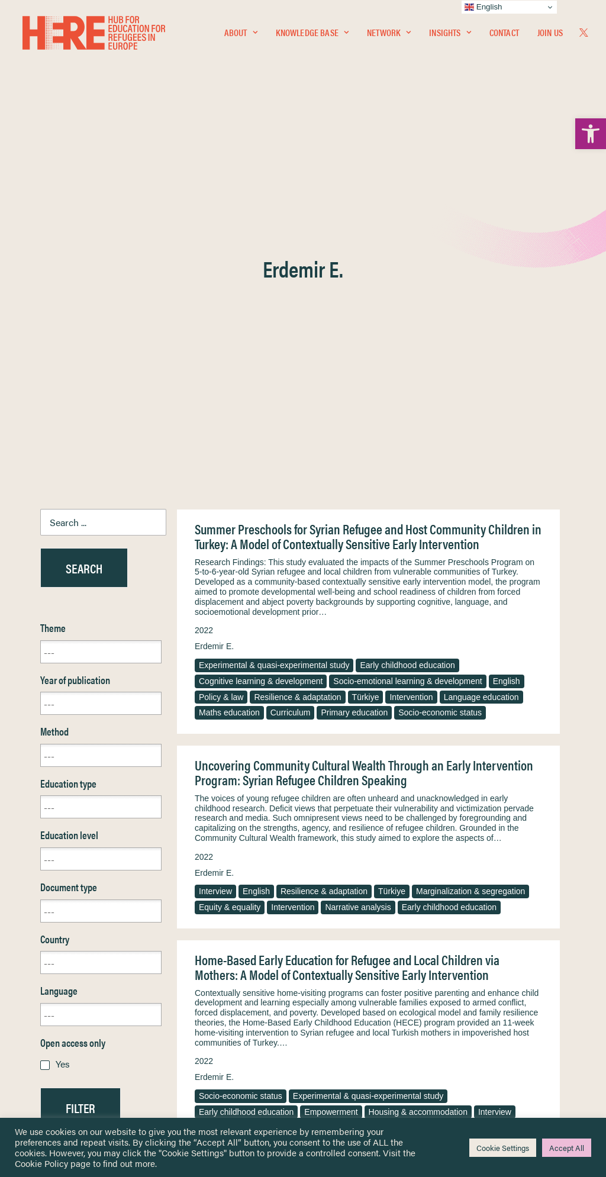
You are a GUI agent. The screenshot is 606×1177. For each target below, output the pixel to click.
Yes (63, 763)
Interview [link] (215, 591)
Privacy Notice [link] (338, 953)
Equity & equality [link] (229, 607)
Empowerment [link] (330, 812)
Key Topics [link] (331, 1057)
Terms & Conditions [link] (346, 966)
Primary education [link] (354, 412)
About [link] (240, 33)
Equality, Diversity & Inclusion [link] (363, 980)
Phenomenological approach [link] (440, 843)
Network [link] (389, 33)
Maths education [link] (229, 412)
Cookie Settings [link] (502, 1147)
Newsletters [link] (69, 1005)
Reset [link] (51, 842)
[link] (590, 133)
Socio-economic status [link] (440, 412)
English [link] (506, 381)
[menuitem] (241, 33)
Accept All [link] (566, 1147)
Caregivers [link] (219, 827)
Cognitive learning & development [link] (261, 381)
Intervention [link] (411, 397)
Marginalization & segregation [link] (470, 591)
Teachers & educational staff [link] (302, 827)
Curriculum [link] (290, 412)
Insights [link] (449, 33)
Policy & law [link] (221, 397)
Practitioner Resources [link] (352, 1043)
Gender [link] (378, 827)
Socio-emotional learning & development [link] (407, 381)
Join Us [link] (550, 33)
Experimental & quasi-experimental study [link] (274, 365)
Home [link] (51, 952)
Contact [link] (504, 33)
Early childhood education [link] (407, 365)
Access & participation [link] (481, 827)
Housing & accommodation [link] (418, 812)
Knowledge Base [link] (312, 33)
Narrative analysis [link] (358, 607)
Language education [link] (481, 397)
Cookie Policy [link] (41, 1163)
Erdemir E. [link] (214, 346)
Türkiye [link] (365, 397)
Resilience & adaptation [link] (297, 397)
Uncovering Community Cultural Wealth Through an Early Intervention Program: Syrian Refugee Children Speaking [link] (364, 472)
